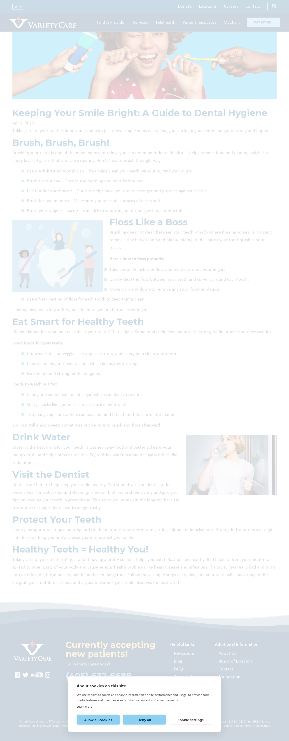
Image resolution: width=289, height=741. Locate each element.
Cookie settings (190, 720)
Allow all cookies (98, 720)
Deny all (144, 720)
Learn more (84, 706)
